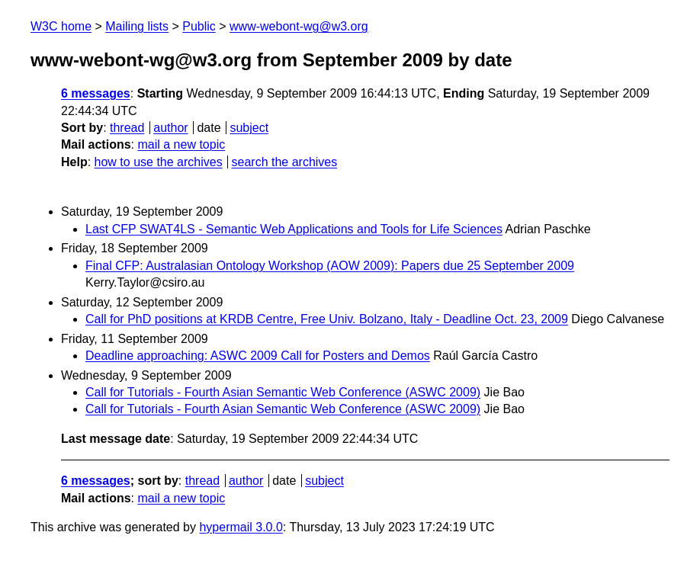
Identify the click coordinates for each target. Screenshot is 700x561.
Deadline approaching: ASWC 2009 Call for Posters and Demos (257, 355)
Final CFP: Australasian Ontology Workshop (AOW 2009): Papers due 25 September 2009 (329, 265)
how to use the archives (159, 161)
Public (199, 26)
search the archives (285, 161)
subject (249, 127)
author (170, 127)
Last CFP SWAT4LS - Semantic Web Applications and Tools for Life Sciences (294, 229)
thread (127, 127)
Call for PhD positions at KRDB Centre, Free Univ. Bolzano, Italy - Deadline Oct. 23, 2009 (326, 319)
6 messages (95, 93)
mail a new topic (181, 144)
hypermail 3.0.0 (240, 527)
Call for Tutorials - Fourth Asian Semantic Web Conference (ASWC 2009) (282, 392)
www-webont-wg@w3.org (299, 26)
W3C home (61, 26)
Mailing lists (137, 26)
